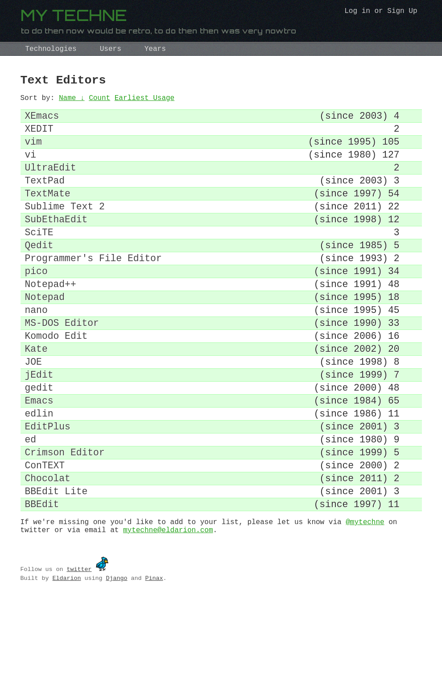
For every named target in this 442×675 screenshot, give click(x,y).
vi (31, 167)
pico (36, 303)
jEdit (39, 425)
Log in (357, 12)
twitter (78, 646)
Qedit (39, 273)
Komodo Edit (56, 379)
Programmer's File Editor (93, 288)
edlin (39, 470)
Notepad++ (50, 318)
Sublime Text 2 (65, 227)
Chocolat (47, 546)
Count (99, 102)
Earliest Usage (144, 102)
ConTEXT (45, 531)
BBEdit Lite (56, 561)
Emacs (39, 455)
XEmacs (42, 121)
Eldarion (66, 655)
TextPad (45, 197)
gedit (39, 440)
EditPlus (47, 485)
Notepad (45, 334)
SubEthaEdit (56, 243)
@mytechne (365, 597)
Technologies (51, 49)
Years (155, 49)
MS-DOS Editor (62, 364)
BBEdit (42, 577)
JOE (33, 410)
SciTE (39, 258)
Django (116, 655)
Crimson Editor (65, 516)
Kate (36, 394)
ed (31, 501)
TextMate (47, 212)
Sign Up (402, 12)
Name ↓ (72, 102)
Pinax (154, 655)
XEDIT (39, 136)
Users (110, 49)
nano (36, 349)
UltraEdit (50, 182)
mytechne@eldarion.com (168, 607)
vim (33, 152)
